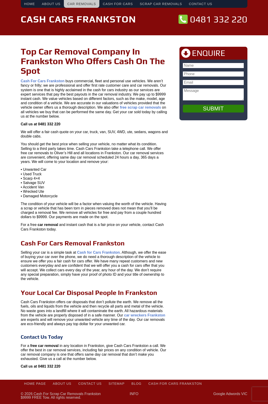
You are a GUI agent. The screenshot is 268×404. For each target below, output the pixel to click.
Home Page (35, 383)
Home (29, 4)
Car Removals (81, 4)
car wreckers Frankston (144, 315)
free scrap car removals (140, 107)
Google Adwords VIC (230, 394)
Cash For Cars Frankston (175, 383)
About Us (51, 4)
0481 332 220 (218, 19)
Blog (136, 383)
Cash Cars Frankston (78, 19)
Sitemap (116, 383)
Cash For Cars (118, 4)
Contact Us (200, 4)
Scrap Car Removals (161, 4)
